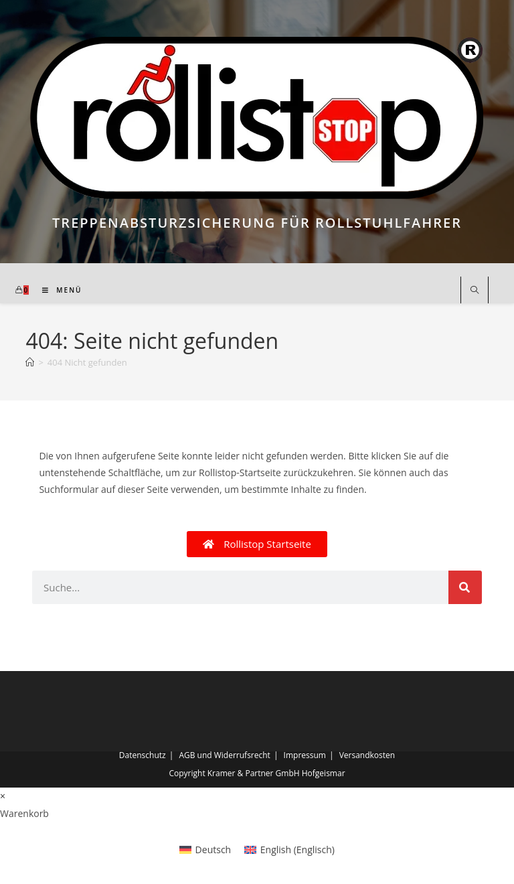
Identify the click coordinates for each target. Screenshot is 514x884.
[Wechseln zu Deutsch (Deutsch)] (205, 850)
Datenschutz (142, 755)
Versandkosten (367, 755)
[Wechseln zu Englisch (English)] (289, 850)
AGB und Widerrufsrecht (224, 755)
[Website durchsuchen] (474, 290)
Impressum (305, 755)
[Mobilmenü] (57, 290)
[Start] (29, 362)
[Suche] (465, 587)
